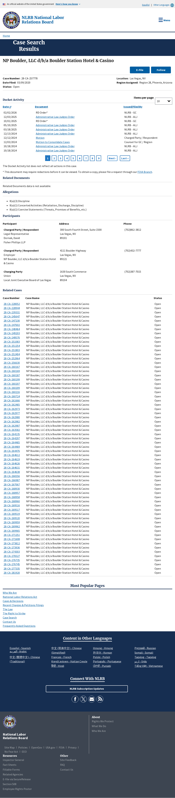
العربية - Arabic (18, 651)
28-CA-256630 (12, 362)
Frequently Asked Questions (19, 626)
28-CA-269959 (12, 522)
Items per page (144, 97)
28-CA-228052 (12, 304)
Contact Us (9, 621)
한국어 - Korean (102, 652)
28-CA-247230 (12, 320)
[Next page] (112, 158)
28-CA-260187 (12, 375)
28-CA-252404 (12, 354)
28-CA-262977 (12, 413)
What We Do (99, 726)
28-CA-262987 (12, 425)
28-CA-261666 (12, 400)
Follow (161, 70)
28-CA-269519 (12, 514)
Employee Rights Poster (17, 789)
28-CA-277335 (12, 568)
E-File (139, 70)
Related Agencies (13, 774)
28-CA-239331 (12, 312)
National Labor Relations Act (20, 597)
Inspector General (13, 760)
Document (41, 106)
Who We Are (10, 592)
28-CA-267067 (12, 484)
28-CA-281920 (12, 572)
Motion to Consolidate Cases (53, 142)
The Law (8, 609)
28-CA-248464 (12, 329)
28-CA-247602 (12, 325)
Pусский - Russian (145, 648)
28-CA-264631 (12, 467)
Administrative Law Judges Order (55, 117)
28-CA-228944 (12, 308)
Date (7, 106)
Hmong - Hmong (103, 648)
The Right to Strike (14, 613)
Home (6, 35)
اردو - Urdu (141, 661)
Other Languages (164, 4)
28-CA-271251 (12, 535)
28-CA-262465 (12, 404)
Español (146, 4)
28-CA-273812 (12, 543)
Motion (40, 137)
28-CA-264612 (12, 455)
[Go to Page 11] (125, 158)
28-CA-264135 (12, 434)
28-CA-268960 (12, 501)
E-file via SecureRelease (17, 779)
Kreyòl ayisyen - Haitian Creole (69, 661)
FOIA (61, 747)
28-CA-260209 (12, 388)
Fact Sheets (9, 764)
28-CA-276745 (12, 564)
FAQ (62, 764)
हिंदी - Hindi (57, 666)
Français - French (61, 657)
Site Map (9, 747)
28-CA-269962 (12, 526)
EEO (24, 751)
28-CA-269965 (12, 530)
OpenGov (36, 747)
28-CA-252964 (12, 358)
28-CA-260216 (12, 392)
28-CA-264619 (12, 459)
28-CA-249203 (12, 333)
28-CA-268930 (12, 488)
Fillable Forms (11, 769)
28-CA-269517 (12, 509)
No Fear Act (11, 751)
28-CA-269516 (12, 505)
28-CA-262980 (12, 417)
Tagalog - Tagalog (145, 657)
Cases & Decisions (13, 601)
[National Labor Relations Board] (12, 20)
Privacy (72, 747)
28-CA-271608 (12, 539)
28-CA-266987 (12, 480)
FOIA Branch (144, 172)
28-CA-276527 (12, 556)
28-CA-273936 (12, 547)
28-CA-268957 (12, 493)
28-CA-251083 (12, 341)
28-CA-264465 (12, 442)
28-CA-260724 (12, 396)
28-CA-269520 (12, 518)
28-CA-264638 (12, 472)
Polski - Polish (101, 657)
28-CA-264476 (12, 451)
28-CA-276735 (12, 560)
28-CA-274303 (12, 551)
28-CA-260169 (12, 371)
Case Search (10, 617)
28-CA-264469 (12, 446)
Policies (23, 747)
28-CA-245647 (12, 316)
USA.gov (50, 747)
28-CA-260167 (12, 367)
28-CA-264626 (12, 463)
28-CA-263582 (12, 430)
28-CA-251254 (12, 345)
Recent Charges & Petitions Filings (23, 605)
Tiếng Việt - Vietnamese (149, 666)
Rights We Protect (103, 721)
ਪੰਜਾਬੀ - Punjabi (102, 666)
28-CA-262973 (12, 409)
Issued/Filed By (132, 106)
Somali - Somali (144, 652)
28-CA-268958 (12, 497)
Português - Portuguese (107, 661)
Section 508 (9, 784)
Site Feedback (68, 760)
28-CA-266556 (12, 476)
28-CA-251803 (12, 350)
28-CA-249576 (12, 337)
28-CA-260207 (12, 383)
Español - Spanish (20, 648)
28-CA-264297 (12, 438)
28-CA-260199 (12, 379)
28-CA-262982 (12, 421)
